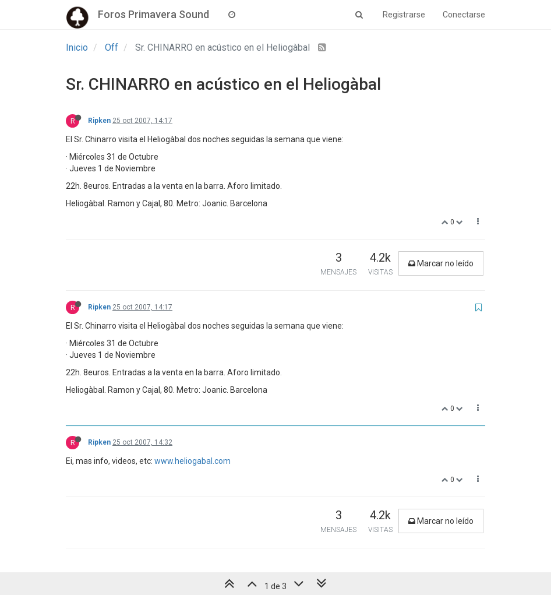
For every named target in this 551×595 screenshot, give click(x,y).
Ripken (99, 121)
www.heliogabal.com (192, 461)
